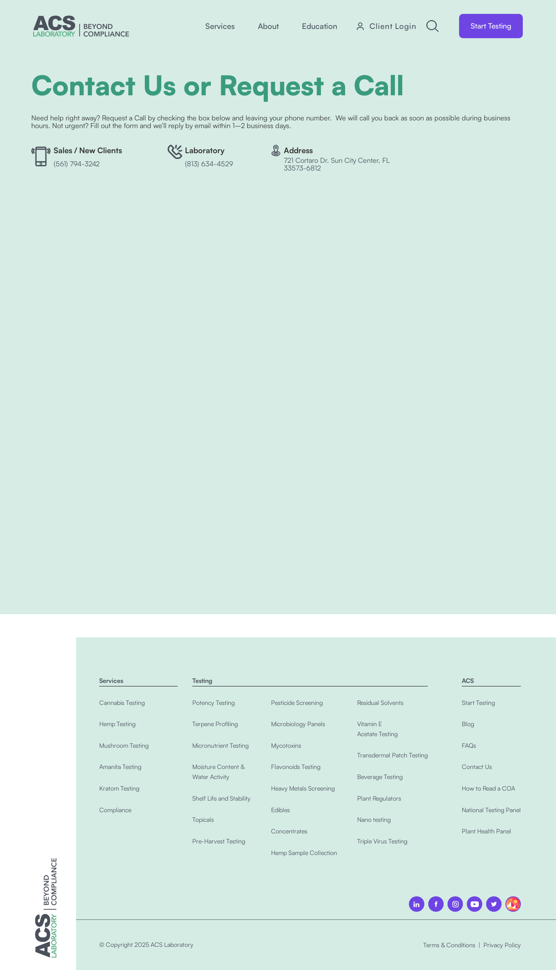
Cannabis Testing (122, 702)
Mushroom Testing (124, 745)
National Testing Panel (491, 810)
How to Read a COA (488, 788)
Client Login (393, 26)
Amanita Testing (120, 767)
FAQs (469, 745)
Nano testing (374, 819)
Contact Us (477, 767)
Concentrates (289, 831)
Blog (468, 724)
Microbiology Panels (298, 724)
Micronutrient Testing (220, 745)
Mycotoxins (286, 745)
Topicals (203, 819)
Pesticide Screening (297, 702)
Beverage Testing (380, 777)
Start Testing (491, 25)
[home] (81, 26)
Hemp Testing (117, 724)
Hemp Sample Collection (304, 853)
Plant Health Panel (486, 831)
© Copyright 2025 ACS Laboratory (146, 944)
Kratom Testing (119, 788)
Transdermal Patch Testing (392, 755)
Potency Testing (213, 702)
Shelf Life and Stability (221, 798)
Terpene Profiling (215, 724)
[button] (220, 26)
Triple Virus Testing (382, 841)
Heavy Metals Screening (303, 788)
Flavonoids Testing (295, 767)
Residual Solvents (380, 702)
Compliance (115, 810)
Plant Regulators (379, 798)
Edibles (280, 810)
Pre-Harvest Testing (218, 841)
